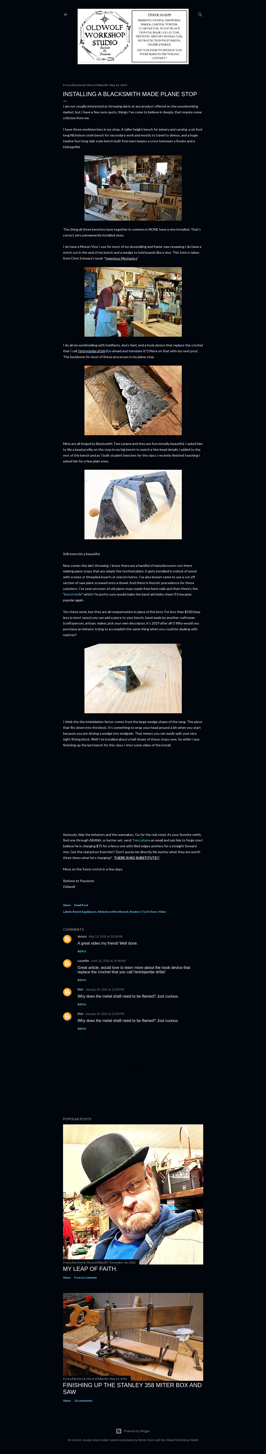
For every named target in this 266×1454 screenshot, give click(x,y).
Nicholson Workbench (113, 911)
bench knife (73, 594)
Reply (82, 951)
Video (162, 911)
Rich (80, 989)
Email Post (81, 905)
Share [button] (67, 905)
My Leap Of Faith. (90, 1268)
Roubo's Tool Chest (143, 911)
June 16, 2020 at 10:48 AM (108, 961)
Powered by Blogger (133, 1431)
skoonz (82, 936)
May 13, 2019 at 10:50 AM (105, 936)
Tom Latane (141, 840)
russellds (83, 961)
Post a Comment (85, 1277)
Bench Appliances (85, 911)
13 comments (83, 1400)
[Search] (200, 13)
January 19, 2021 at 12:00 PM (104, 989)
